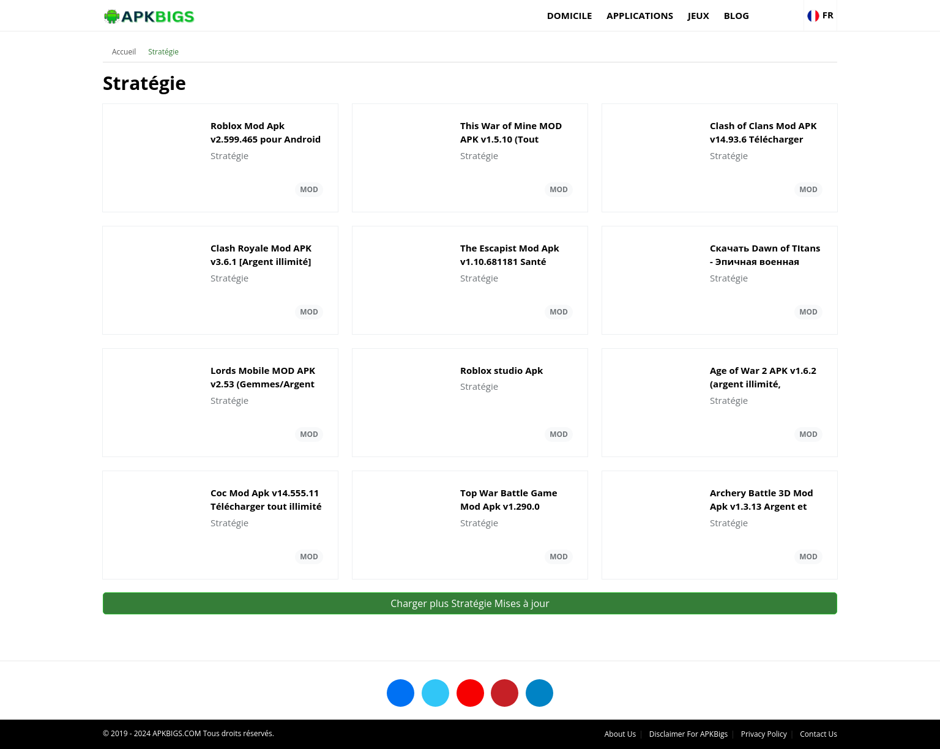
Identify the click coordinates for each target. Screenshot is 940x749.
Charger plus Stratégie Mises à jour (469, 603)
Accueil (124, 52)
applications (639, 15)
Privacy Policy (764, 734)
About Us (620, 734)
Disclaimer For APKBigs (688, 734)
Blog (736, 15)
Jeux (698, 15)
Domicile (569, 15)
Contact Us (818, 734)
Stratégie (163, 52)
